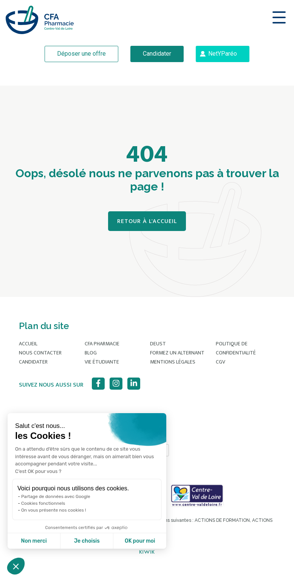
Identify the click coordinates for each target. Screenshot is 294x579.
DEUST (158, 343)
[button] (16, 566)
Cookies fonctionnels (43, 503)
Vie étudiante (102, 361)
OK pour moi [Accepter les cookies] (140, 541)
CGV (220, 361)
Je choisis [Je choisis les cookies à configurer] (87, 541)
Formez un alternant (177, 352)
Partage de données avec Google (55, 496)
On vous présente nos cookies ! (53, 510)
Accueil (28, 343)
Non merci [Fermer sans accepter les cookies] (33, 541)
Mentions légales (172, 361)
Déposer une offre (81, 53)
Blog (91, 352)
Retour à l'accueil (147, 221)
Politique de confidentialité (236, 348)
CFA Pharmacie (102, 343)
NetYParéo (222, 53)
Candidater (157, 53)
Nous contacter (40, 352)
